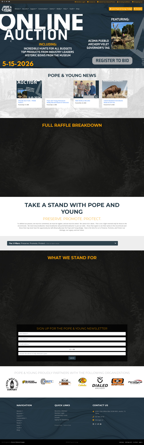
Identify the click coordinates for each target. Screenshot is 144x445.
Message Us (98, 420)
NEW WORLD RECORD (82, 101)
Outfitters (123, 2)
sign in (140, 442)
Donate (138, 9)
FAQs (65, 9)
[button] (11, 41)
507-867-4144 (98, 417)
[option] (10, 382)
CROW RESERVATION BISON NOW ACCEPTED (113, 101)
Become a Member (61, 411)
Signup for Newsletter (62, 420)
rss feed (135, 442)
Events (52, 9)
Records (25, 9)
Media (59, 9)
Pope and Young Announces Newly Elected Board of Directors (58, 101)
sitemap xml (128, 442)
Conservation (42, 9)
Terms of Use (67, 425)
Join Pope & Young (121, 9)
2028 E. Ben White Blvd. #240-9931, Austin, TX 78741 (109, 412)
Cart (137, 2)
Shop (77, 9)
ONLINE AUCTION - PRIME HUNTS (27, 101)
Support (33, 9)
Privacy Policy (58, 425)
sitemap (121, 442)
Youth (71, 9)
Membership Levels (61, 415)
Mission (17, 9)
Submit (72, 358)
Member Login (59, 413)
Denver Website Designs (18, 442)
